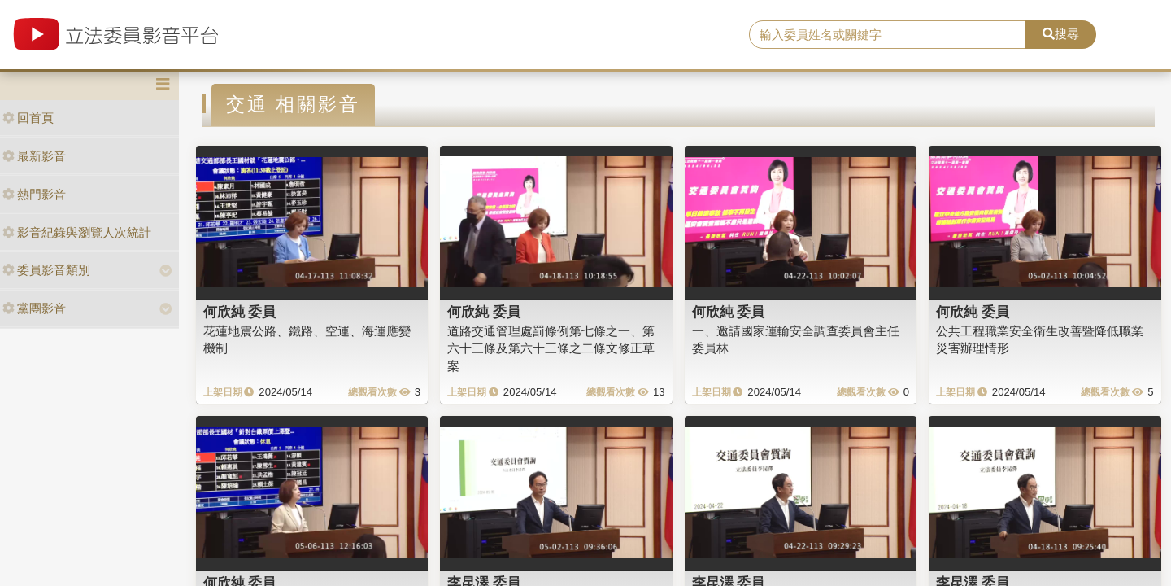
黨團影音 (34, 308)
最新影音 (34, 156)
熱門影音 (34, 194)
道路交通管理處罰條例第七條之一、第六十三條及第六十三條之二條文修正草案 (551, 348)
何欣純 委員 (239, 311)
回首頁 (28, 118)
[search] (887, 35)
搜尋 (1061, 34)
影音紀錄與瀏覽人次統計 (76, 232)
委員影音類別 (46, 270)
